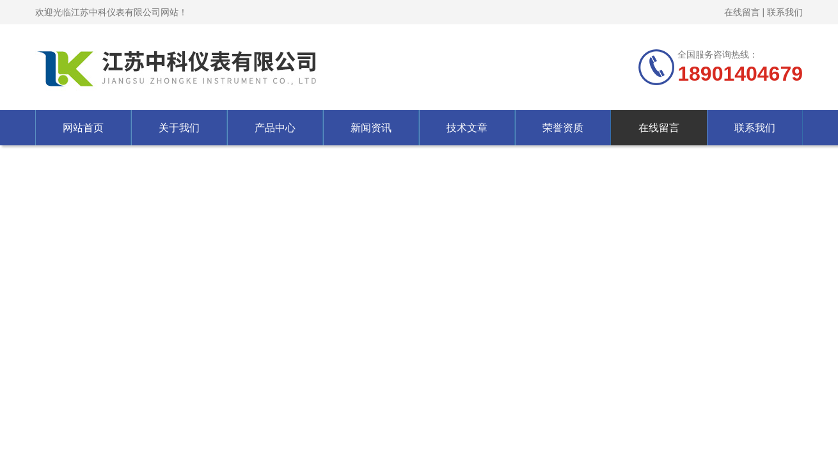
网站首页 (83, 127)
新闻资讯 (371, 127)
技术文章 (467, 127)
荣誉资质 (562, 127)
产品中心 (275, 127)
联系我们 (785, 12)
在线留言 (742, 12)
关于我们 (179, 127)
